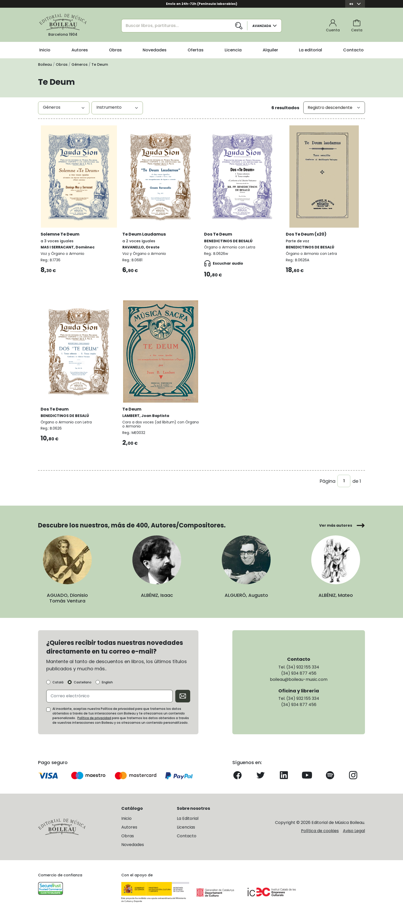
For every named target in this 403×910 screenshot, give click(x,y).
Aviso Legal (354, 826)
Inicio (44, 50)
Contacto (353, 50)
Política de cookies (320, 826)
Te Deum (135, 400)
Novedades (155, 50)
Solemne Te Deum (63, 228)
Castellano (82, 677)
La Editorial (187, 813)
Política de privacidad (94, 713)
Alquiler (270, 50)
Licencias (186, 822)
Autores (79, 50)
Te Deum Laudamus (147, 228)
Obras (115, 50)
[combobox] (64, 108)
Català (57, 677)
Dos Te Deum (222, 228)
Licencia (233, 50)
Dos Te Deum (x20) (309, 228)
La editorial (310, 50)
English (107, 677)
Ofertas (196, 50)
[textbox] (64, 107)
